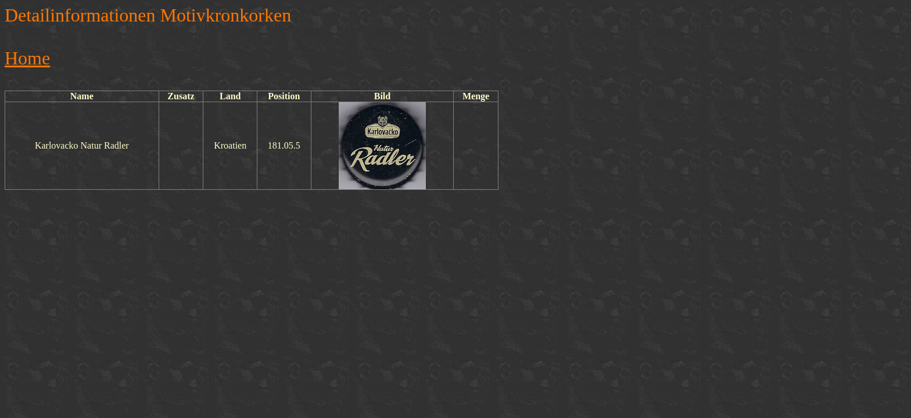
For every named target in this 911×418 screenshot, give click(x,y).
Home (27, 58)
